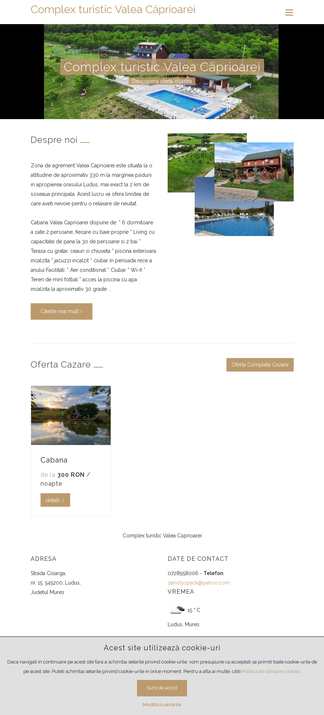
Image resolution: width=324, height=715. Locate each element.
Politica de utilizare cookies (271, 671)
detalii (55, 500)
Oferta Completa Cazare (260, 365)
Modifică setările (162, 704)
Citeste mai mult (62, 311)
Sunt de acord (162, 688)
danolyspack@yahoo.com (199, 583)
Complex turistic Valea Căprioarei (113, 9)
